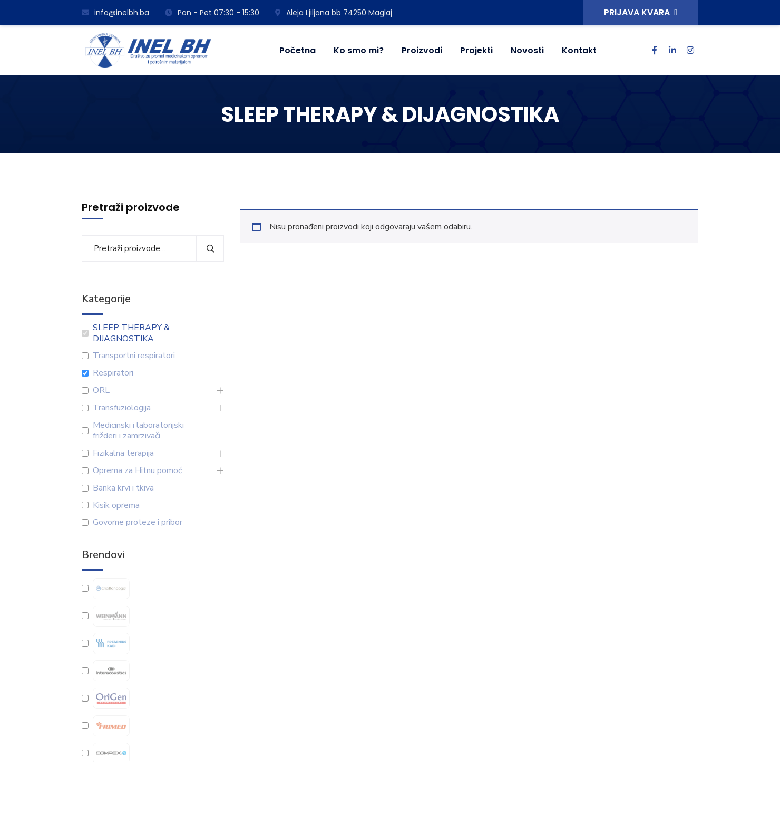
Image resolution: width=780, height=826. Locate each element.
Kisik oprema (116, 505)
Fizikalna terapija (123, 453)
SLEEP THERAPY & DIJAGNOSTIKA (131, 333)
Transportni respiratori (134, 355)
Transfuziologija (122, 408)
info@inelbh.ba (115, 12)
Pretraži (210, 248)
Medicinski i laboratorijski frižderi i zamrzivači (138, 431)
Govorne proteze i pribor (137, 522)
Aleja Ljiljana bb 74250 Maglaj (333, 12)
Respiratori (113, 373)
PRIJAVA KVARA (640, 12)
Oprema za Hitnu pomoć (137, 470)
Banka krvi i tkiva (123, 488)
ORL (101, 390)
